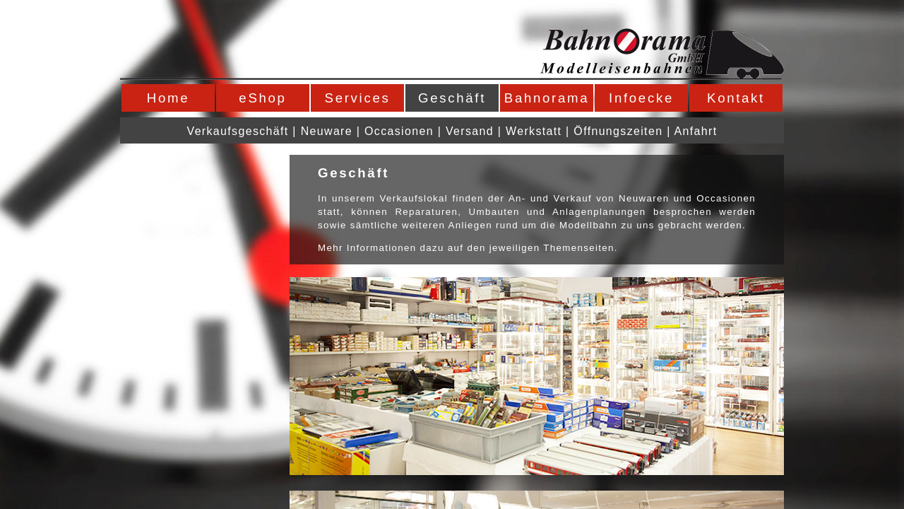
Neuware (326, 131)
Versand (470, 131)
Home (168, 97)
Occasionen (399, 131)
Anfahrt (696, 131)
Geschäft (452, 97)
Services (358, 97)
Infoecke (641, 97)
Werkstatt (533, 131)
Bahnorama (546, 97)
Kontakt (736, 97)
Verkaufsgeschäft (238, 131)
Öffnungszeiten (617, 131)
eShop (262, 97)
